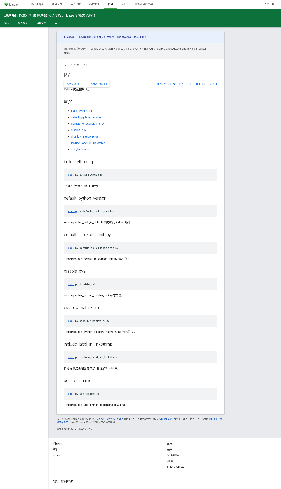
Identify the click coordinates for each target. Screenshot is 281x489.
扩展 (76, 65)
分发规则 (42, 22)
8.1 (215, 84)
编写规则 (23, 22)
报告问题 (74, 83)
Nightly (161, 84)
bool (71, 175)
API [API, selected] (57, 22)
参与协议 (127, 37)
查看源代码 (98, 83)
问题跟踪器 (173, 455)
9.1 (169, 84)
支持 (169, 449)
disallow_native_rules (85, 136)
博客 (55, 449)
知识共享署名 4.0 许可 (112, 418)
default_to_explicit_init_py (88, 123)
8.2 (209, 84)
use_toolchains (80, 149)
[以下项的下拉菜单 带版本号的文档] (157, 4)
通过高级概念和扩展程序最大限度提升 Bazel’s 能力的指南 (50, 15)
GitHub (269, 4)
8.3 (204, 84)
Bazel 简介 (37, 4)
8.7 (181, 84)
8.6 (187, 84)
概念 (6, 22)
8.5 (192, 84)
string (72, 211)
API (85, 65)
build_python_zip (82, 111)
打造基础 (69, 37)
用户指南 (76, 4)
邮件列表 (109, 37)
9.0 (175, 84)
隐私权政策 (67, 481)
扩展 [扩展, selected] (110, 4)
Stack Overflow (175, 466)
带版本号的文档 (144, 4)
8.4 (198, 84)
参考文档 (94, 4)
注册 (141, 37)
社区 (124, 4)
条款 (55, 481)
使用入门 (57, 4)
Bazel (67, 65)
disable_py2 (79, 130)
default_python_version (86, 117)
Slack (170, 460)
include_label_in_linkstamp (88, 143)
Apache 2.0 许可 (167, 418)
